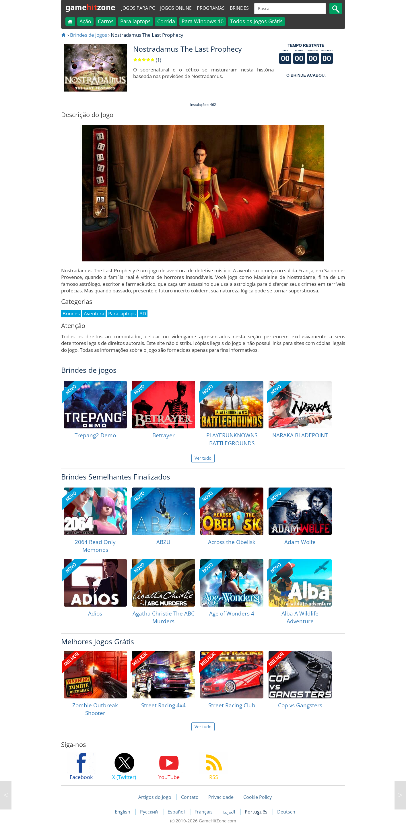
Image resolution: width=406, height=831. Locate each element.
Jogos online (176, 8)
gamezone (90, 7)
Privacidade (221, 797)
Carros (106, 21)
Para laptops (135, 21)
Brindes (239, 8)
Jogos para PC (138, 8)
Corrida (166, 21)
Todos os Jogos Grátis (256, 21)
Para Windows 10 (203, 21)
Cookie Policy (257, 797)
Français (204, 812)
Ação (85, 21)
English (123, 812)
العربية (229, 812)
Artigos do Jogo (154, 797)
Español (177, 812)
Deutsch (286, 812)
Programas (211, 8)
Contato (190, 797)
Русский (149, 812)
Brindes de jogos (88, 35)
